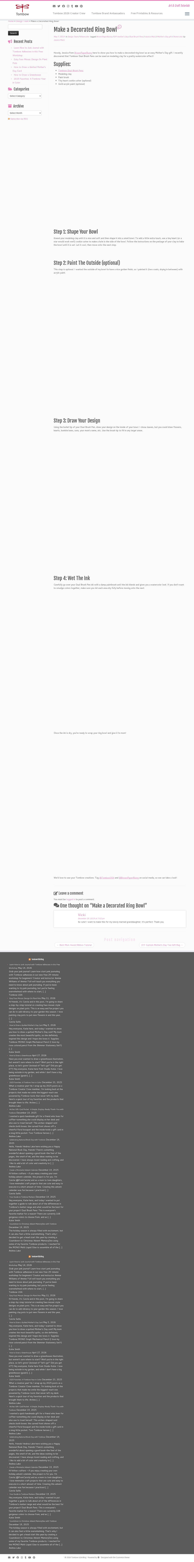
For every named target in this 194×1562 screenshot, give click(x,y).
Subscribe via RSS (19, 118)
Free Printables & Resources (147, 13)
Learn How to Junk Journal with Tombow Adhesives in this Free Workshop (28, 51)
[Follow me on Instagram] (69, 6)
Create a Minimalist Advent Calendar (23, 1170)
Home (11, 21)
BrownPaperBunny (104, 36)
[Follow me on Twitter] (59, 6)
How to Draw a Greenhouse (27, 74)
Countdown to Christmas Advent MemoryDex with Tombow (33, 1224)
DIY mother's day (121, 36)
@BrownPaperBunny (129, 877)
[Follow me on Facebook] (64, 6)
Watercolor (85, 36)
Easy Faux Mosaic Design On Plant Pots (25, 998)
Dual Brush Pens (136, 36)
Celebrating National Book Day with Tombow (27, 1140)
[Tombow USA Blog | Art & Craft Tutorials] (22, 9)
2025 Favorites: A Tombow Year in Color (25, 1082)
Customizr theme (122, 1557)
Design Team (22, 21)
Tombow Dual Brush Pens (70, 70)
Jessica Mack (150, 36)
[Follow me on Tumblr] (73, 6)
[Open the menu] (187, 14)
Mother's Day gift (164, 36)
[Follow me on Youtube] (77, 6)
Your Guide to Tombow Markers (22, 1197)
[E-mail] (55, 6)
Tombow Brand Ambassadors (108, 13)
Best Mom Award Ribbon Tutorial (74, 944)
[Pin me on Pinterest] (82, 6)
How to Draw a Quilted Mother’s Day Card (26, 1025)
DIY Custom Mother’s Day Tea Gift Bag (162, 944)
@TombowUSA (106, 877)
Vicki (82, 914)
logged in (70, 899)
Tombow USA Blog (37, 959)
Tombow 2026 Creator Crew (69, 13)
